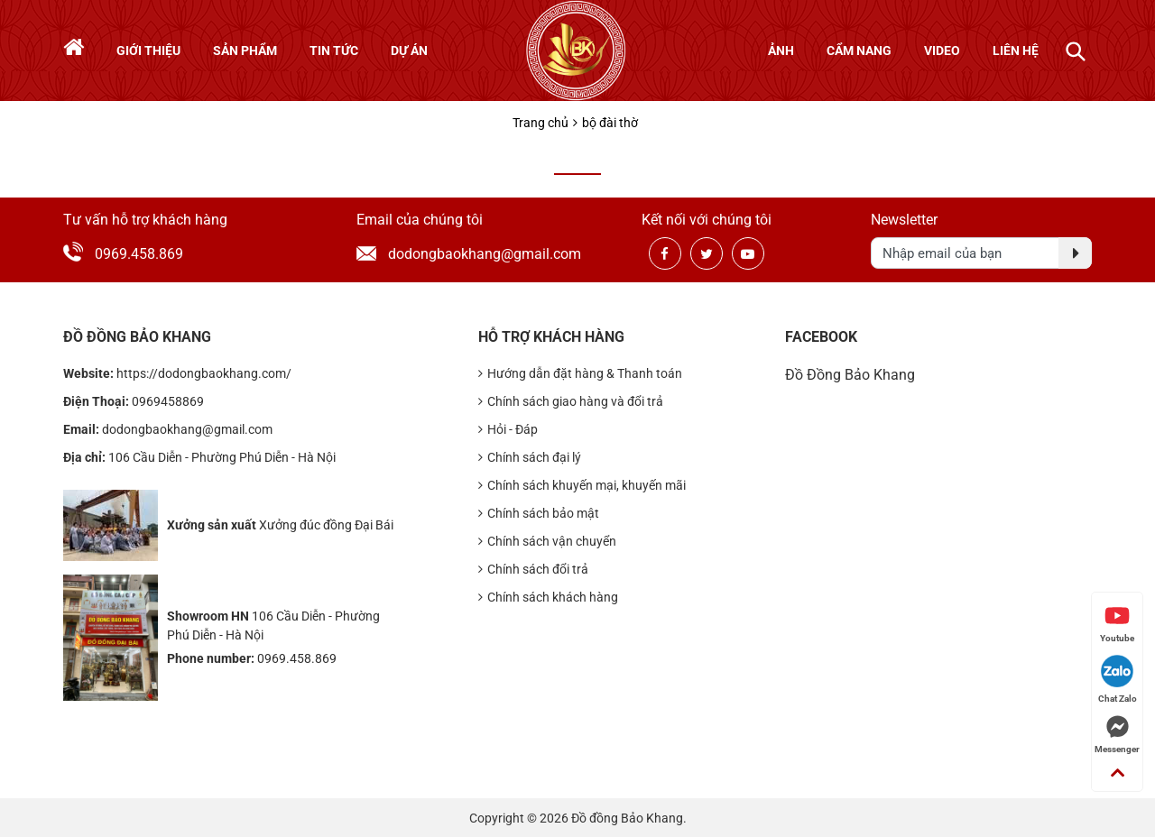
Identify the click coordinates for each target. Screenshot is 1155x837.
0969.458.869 (139, 253)
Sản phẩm (245, 50)
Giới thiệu (148, 50)
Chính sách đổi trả (533, 569)
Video (942, 50)
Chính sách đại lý (529, 457)
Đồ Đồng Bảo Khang (850, 374)
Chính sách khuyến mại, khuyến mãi (582, 485)
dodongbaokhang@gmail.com (464, 253)
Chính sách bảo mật (538, 513)
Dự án (409, 50)
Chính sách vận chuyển (547, 541)
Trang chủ (540, 122)
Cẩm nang (859, 50)
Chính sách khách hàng (548, 597)
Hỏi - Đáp (508, 429)
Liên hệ (1016, 50)
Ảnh (781, 50)
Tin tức (334, 50)
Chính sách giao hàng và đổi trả (570, 401)
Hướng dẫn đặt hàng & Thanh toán (580, 373)
